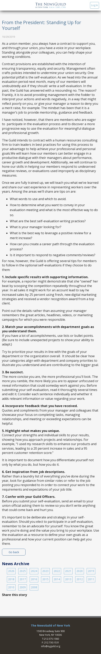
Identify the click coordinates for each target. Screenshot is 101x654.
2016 (34, 579)
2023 (45, 571)
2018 (11, 579)
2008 (34, 587)
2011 (91, 579)
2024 (34, 571)
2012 (79, 579)
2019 (91, 571)
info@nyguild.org (50, 646)
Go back (14, 552)
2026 (11, 571)
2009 (22, 587)
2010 (11, 587)
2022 (57, 571)
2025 (22, 571)
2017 (22, 579)
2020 (79, 571)
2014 (57, 579)
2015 (45, 579)
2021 (68, 571)
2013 (68, 579)
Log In (94, 5)
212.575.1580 (51, 638)
